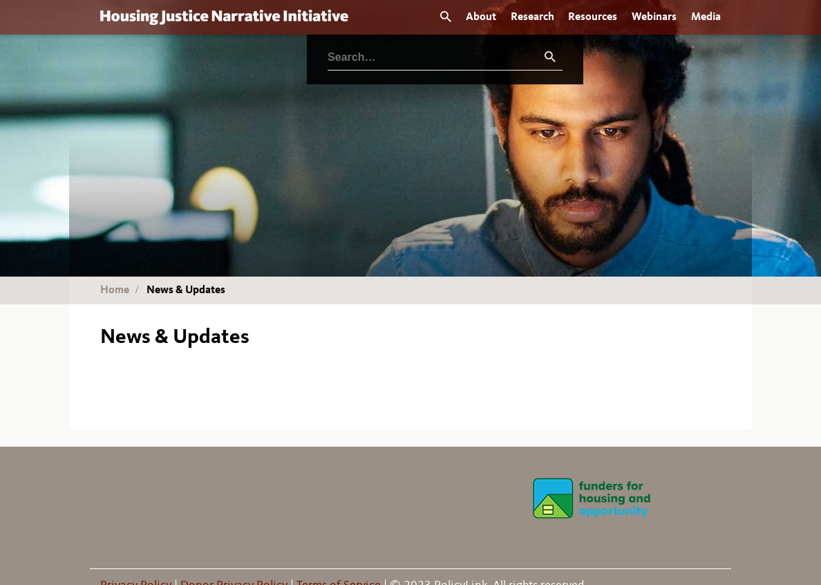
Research (532, 17)
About (481, 17)
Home (114, 290)
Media (706, 17)
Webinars (654, 17)
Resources (592, 17)
